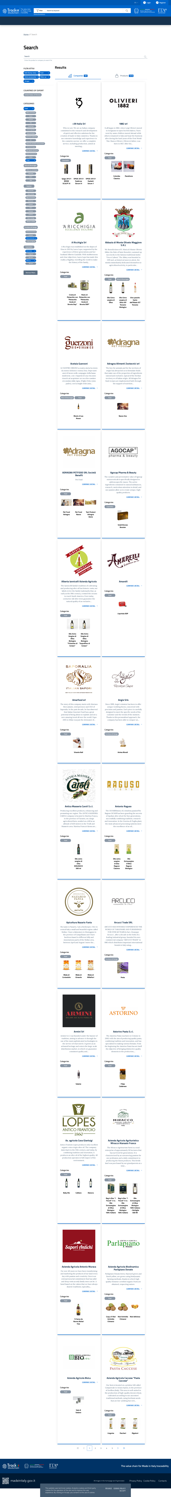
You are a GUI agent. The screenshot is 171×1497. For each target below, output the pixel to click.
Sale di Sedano (78, 1419)
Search (27, 56)
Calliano (79, 1200)
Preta (123, 984)
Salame (78, 1091)
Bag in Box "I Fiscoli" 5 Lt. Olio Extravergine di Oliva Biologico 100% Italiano (123, 1213)
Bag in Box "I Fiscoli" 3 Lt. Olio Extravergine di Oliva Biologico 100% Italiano (111, 1213)
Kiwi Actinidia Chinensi (123, 1326)
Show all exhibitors (39, 14)
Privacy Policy (135, 1489)
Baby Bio (66, 1200)
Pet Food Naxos (78, 515)
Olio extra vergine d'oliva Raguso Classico (116, 870)
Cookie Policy (120, 1488)
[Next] (118, 1456)
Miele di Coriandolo (66, 982)
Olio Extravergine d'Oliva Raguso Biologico (129, 870)
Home (26, 34)
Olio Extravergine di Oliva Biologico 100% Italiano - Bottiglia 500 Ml (135, 1213)
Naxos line (123, 417)
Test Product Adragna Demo (91, 517)
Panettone (129, 177)
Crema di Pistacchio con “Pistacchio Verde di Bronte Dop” (72, 301)
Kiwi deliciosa (135, 1325)
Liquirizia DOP (123, 616)
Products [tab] (124, 76)
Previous (58, 177)
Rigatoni (135, 1441)
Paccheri (123, 1441)
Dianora (91, 1200)
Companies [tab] (78, 76)
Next (99, 177)
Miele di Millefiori (90, 982)
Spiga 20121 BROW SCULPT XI (66, 182)
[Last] (123, 1456)
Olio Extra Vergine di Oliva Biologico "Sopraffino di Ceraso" (84, 645)
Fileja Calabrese (123, 1092)
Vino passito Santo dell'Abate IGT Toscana (135, 302)
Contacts (162, 1489)
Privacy (108, 1488)
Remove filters (30, 273)
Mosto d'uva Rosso (78, 418)
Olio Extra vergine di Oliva (111, 301)
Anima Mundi (123, 758)
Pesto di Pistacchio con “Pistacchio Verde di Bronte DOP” (84, 301)
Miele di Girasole (78, 982)
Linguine (111, 1441)
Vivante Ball (78, 758)
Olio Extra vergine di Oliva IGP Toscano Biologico (123, 304)
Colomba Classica (116, 178)
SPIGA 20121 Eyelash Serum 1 (91, 182)
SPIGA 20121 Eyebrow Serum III (79, 182)
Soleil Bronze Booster (123, 528)
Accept (123, 1491)
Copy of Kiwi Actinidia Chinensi (111, 1327)
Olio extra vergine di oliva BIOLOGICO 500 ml (78, 870)
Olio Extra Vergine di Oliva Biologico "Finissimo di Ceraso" (72, 645)
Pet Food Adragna (66, 515)
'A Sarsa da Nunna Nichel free (78, 1329)
